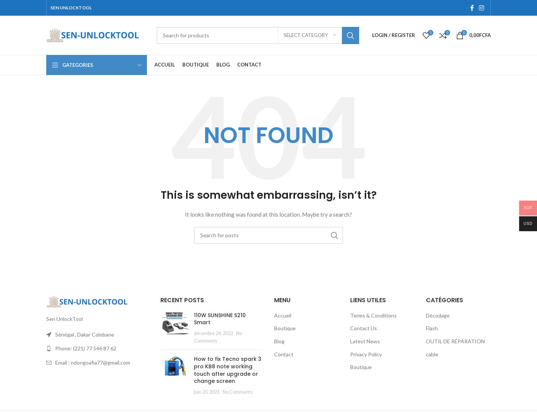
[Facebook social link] (472, 7)
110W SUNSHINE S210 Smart (220, 319)
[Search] (258, 35)
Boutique (285, 328)
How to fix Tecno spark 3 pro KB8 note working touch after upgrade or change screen (227, 370)
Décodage (438, 315)
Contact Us (363, 328)
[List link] (97, 348)
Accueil (282, 315)
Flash (432, 328)
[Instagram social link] (482, 7)
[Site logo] (93, 34)
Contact (283, 354)
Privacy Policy (366, 354)
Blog (279, 341)
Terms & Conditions (373, 315)
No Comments (237, 392)
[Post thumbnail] (174, 328)
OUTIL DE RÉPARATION (455, 341)
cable (432, 354)
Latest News (365, 341)
